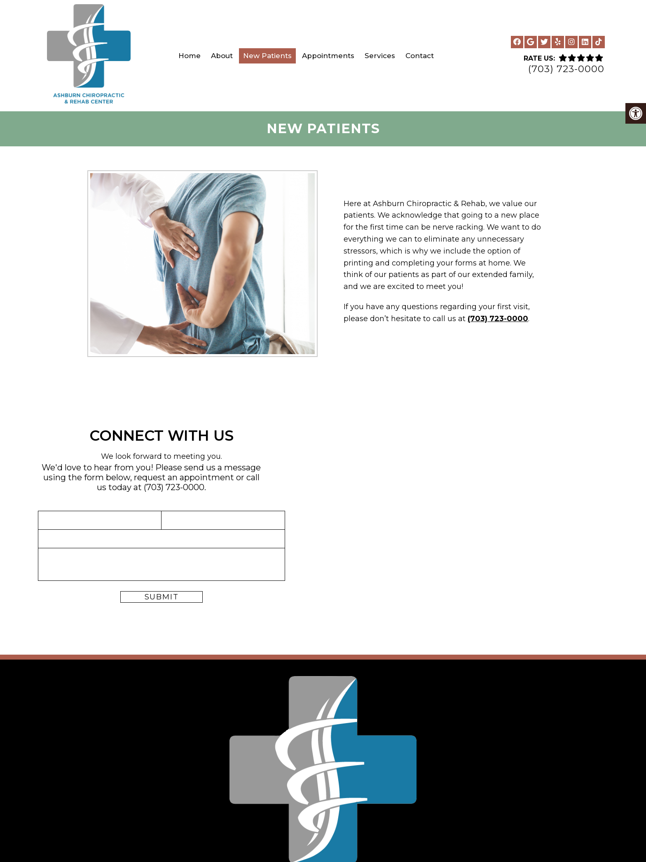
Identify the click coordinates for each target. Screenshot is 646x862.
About (222, 56)
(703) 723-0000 (566, 69)
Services (380, 56)
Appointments (328, 56)
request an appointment (185, 477)
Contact (419, 56)
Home (189, 56)
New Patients (267, 56)
